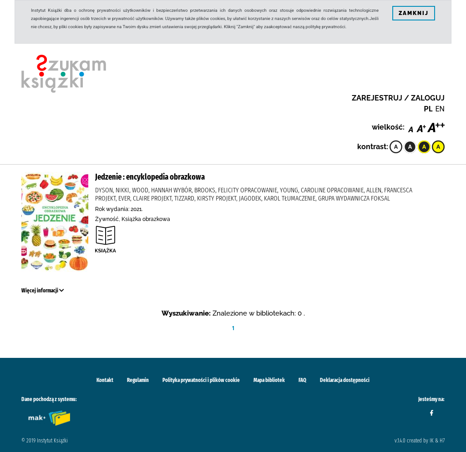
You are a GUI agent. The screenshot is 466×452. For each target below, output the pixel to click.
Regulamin (138, 380)
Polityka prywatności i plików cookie (201, 380)
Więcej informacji (42, 290)
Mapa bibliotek (269, 380)
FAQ (302, 380)
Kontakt (104, 380)
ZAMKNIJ (414, 13)
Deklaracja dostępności (345, 380)
